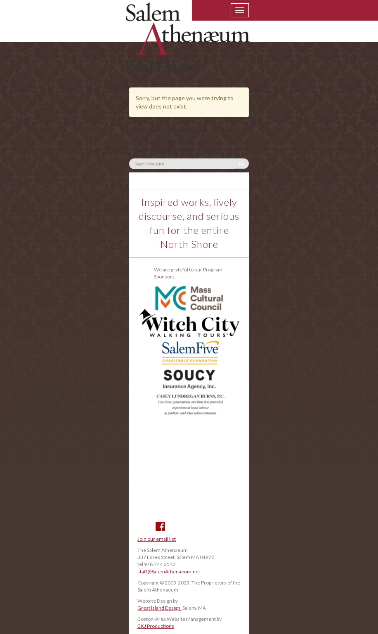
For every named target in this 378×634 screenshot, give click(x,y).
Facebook (160, 526)
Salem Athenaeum (188, 33)
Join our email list (156, 539)
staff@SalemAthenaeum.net (168, 571)
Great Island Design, (159, 608)
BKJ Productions (155, 626)
